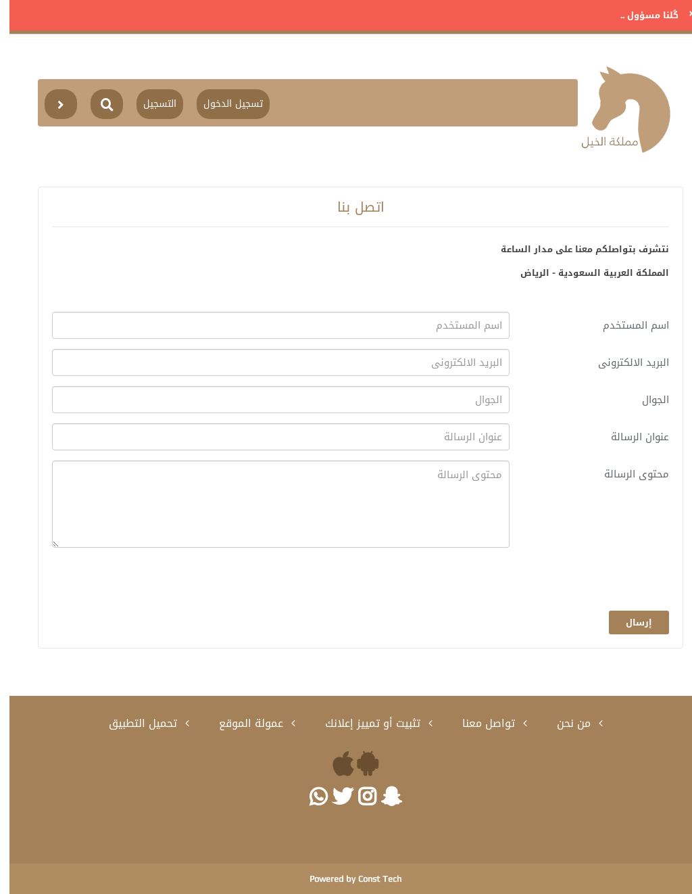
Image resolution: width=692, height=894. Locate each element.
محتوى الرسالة (627, 474)
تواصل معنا (481, 723)
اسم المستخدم (626, 325)
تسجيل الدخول (223, 104)
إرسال (629, 622)
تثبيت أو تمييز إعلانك (365, 723)
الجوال (646, 399)
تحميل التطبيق (135, 723)
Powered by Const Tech (346, 878)
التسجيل (150, 104)
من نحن (566, 723)
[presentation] (557, 584)
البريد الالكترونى (624, 362)
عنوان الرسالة (630, 436)
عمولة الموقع (243, 723)
